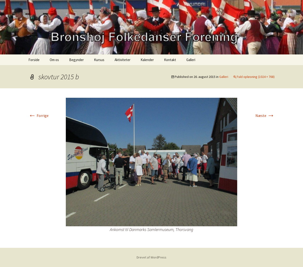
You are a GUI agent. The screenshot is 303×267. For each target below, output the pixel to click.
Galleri (190, 60)
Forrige (38, 115)
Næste (265, 115)
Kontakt (170, 60)
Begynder (76, 60)
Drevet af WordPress (151, 257)
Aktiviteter (122, 60)
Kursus (99, 60)
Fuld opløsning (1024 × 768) (256, 77)
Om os (54, 60)
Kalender (147, 60)
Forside (34, 60)
